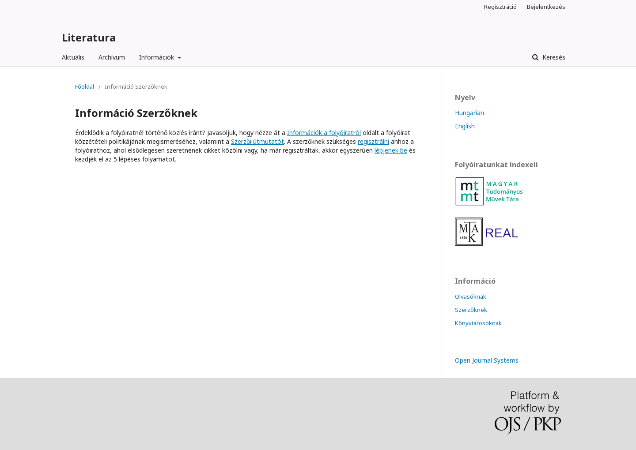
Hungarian (469, 113)
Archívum (111, 57)
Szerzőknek (471, 310)
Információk (157, 57)
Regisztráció (500, 7)
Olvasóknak (470, 296)
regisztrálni (373, 141)
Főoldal (84, 86)
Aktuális (73, 57)
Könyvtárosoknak (478, 323)
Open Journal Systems (487, 360)
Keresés (553, 57)
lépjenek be (391, 150)
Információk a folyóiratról (324, 132)
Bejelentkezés (546, 7)
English (465, 126)
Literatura (89, 37)
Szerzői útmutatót (257, 141)
